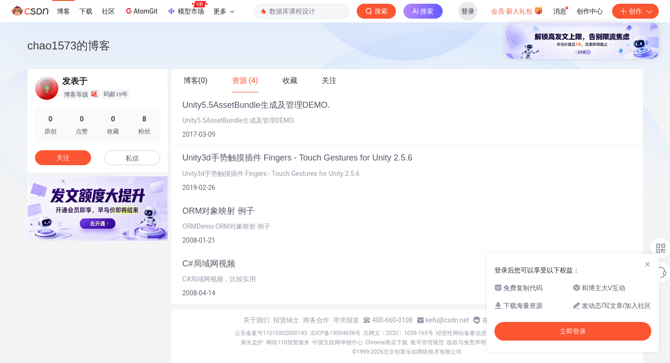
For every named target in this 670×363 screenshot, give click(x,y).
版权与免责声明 (466, 342)
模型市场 (187, 8)
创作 (635, 11)
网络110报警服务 (287, 342)
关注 (63, 157)
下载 (85, 11)
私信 (132, 158)
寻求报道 (346, 320)
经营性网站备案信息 (461, 333)
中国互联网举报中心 (337, 342)
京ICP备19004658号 (335, 333)
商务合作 (316, 320)
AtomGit (140, 11)
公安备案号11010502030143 (271, 333)
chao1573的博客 (69, 45)
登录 (467, 11)
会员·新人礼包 (517, 10)
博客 (63, 11)
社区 (108, 11)
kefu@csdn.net (447, 320)
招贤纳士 (286, 320)
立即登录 (573, 331)
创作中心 (590, 11)
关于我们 (256, 320)
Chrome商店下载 (387, 342)
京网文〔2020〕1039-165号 (398, 333)
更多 (223, 11)
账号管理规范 (427, 342)
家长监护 (252, 342)
